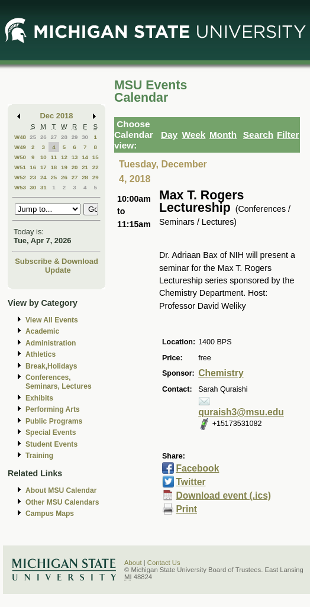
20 (75, 167)
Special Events (50, 432)
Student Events (51, 444)
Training (39, 455)
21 (85, 167)
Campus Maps (49, 513)
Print (186, 509)
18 (53, 167)
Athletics (40, 354)
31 (43, 187)
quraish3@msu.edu (241, 412)
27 (53, 137)
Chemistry (220, 373)
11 (53, 157)
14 (85, 157)
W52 (20, 177)
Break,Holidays (51, 366)
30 (85, 137)
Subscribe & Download (56, 261)
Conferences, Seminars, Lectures (58, 381)
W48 (20, 137)
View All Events (51, 320)
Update (58, 270)
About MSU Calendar (60, 490)
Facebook (197, 468)
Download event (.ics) (223, 495)
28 (64, 137)
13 (75, 157)
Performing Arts (52, 409)
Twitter (190, 482)
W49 (20, 147)
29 (75, 137)
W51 (20, 167)
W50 (20, 157)
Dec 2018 (56, 115)
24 (43, 177)
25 (33, 137)
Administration (50, 343)
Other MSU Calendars (62, 502)
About (133, 562)
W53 (20, 187)
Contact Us (163, 562)
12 (64, 157)
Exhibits (39, 398)
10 (43, 157)
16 (33, 167)
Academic (42, 331)
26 (43, 137)
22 (95, 167)
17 (43, 167)
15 (95, 157)
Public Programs (53, 421)
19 (64, 167)
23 (33, 177)
